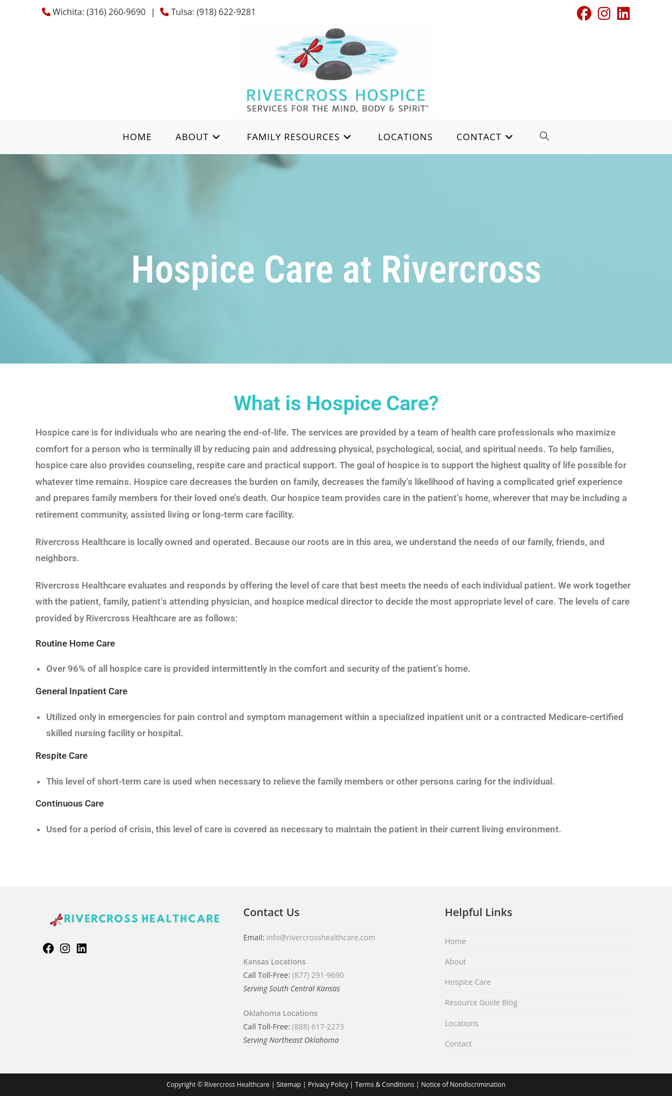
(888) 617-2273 (318, 1026)
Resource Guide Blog (481, 1002)
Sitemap (289, 1084)
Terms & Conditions (384, 1084)
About (455, 961)
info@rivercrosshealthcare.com (320, 937)
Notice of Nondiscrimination (463, 1084)
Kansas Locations (274, 961)
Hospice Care (468, 982)
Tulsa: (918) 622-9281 (212, 12)
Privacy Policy (328, 1084)
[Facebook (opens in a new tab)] (584, 13)
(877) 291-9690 (318, 975)
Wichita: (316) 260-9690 (99, 12)
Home (455, 941)
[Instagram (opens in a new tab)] (604, 13)
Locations (461, 1023)
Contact (458, 1044)
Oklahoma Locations (280, 1013)
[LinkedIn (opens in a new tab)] (622, 13)
